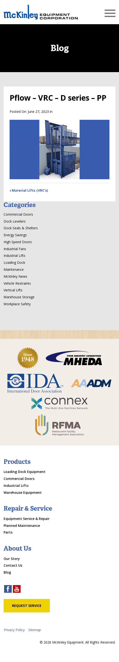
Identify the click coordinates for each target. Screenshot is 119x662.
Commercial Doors (18, 214)
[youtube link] (17, 589)
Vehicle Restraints (17, 283)
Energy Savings (15, 235)
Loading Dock (14, 262)
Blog (7, 572)
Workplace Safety (17, 304)
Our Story (12, 558)
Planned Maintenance (22, 525)
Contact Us (13, 565)
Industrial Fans (15, 249)
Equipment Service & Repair (27, 518)
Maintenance (14, 269)
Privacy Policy (14, 629)
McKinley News (15, 276)
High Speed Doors (18, 242)
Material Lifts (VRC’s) (30, 190)
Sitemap (34, 629)
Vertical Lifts (13, 290)
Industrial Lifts (14, 255)
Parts (8, 532)
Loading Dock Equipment (24, 471)
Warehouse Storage (19, 297)
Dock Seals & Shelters (21, 228)
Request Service (26, 605)
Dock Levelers (15, 221)
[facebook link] (8, 589)
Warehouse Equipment (23, 492)
